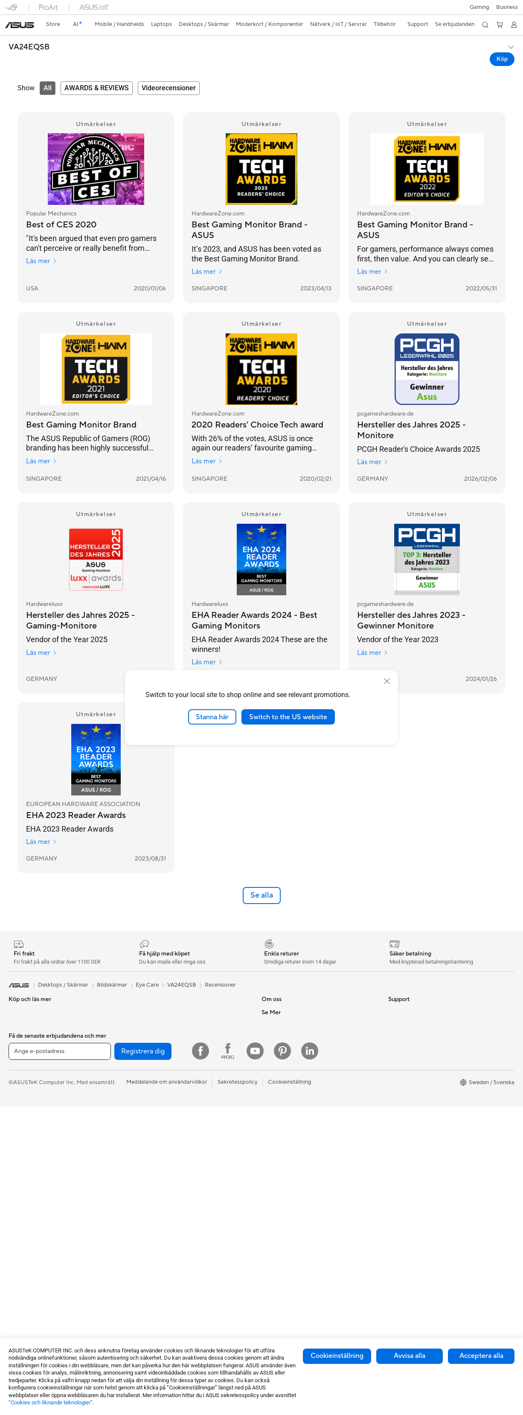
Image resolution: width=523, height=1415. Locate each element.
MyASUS (273, 1250)
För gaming (23, 1097)
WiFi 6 (141, 1160)
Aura (394, 1160)
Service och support (287, 1160)
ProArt (396, 1122)
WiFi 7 (141, 1148)
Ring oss (272, 1186)
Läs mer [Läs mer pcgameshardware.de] (372, 462)
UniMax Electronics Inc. (291, 1122)
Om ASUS (274, 1032)
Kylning (143, 1032)
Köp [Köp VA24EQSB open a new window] (502, 59)
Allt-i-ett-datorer (30, 1187)
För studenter (26, 1135)
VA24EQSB (29, 47)
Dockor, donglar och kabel (167, 1314)
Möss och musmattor (160, 1237)
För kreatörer (25, 1122)
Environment (404, 1045)
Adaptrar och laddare (161, 1301)
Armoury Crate (407, 1148)
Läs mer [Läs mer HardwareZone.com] (207, 271)
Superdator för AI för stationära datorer (184, 1199)
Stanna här (212, 716)
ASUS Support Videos (289, 1237)
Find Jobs (274, 1134)
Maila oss (273, 1173)
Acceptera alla (481, 1356)
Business (507, 7)
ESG (393, 1032)
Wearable (20, 1263)
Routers (144, 1109)
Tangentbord (150, 1225)
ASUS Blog (402, 1173)
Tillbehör (20, 1058)
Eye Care (147, 1005)
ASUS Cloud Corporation (294, 1109)
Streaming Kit (151, 1263)
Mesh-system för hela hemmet (172, 1122)
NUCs (16, 1238)
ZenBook (399, 1135)
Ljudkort (144, 1058)
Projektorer (23, 1251)
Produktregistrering (286, 1199)
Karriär (270, 1045)
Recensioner (220, 1005)
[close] (387, 680)
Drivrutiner (275, 1211)
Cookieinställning (337, 1356)
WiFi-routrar (149, 1173)
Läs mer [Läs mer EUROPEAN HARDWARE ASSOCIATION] (41, 842)
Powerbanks (149, 1327)
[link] (19, 25)
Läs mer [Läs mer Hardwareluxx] (41, 653)
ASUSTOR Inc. (280, 1071)
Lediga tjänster (280, 1083)
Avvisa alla (409, 1356)
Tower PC (21, 1200)
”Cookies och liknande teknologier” (51, 1402)
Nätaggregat (150, 1045)
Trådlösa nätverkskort (161, 1135)
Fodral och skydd (155, 1289)
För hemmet (24, 1084)
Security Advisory (284, 1224)
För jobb (19, 1110)
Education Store (408, 1084)
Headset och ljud (155, 1250)
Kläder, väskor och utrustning (170, 1276)
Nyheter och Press (285, 1058)
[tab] (47, 88)
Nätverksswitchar (156, 1186)
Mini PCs (20, 1225)
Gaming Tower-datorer (37, 1212)
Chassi (17, 1315)
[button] (479, 7)
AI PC (395, 1071)
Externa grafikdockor (160, 1083)
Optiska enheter (154, 1071)
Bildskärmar (24, 1174)
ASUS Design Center (414, 1097)
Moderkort (22, 1289)
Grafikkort (22, 1302)
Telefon (17, 1045)
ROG (394, 1109)
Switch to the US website (288, 716)
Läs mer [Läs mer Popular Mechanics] (41, 261)
